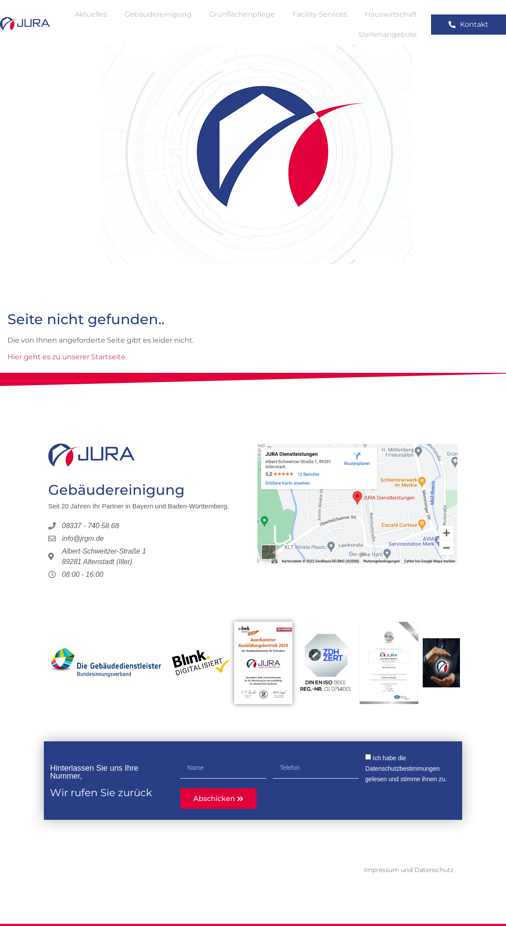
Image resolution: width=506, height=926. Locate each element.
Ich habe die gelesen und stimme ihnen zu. (406, 768)
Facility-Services (319, 14)
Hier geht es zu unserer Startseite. (67, 357)
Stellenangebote (388, 34)
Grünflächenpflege (242, 14)
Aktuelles (91, 14)
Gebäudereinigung (158, 14)
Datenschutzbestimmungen (402, 768)
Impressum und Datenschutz (408, 870)
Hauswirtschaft (391, 14)
